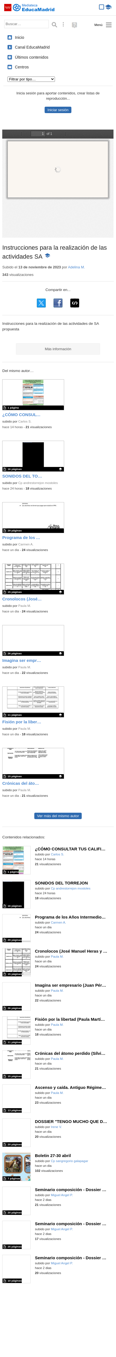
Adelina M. (76, 267)
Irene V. (56, 1127)
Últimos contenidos (31, 57)
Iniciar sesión (57, 110)
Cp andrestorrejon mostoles (38, 483)
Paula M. (24, 605)
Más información (58, 349)
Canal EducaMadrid (32, 47)
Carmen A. (25, 544)
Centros (22, 67)
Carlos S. (24, 421)
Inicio (19, 37)
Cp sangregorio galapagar (69, 1161)
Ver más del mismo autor (58, 816)
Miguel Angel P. (62, 1195)
